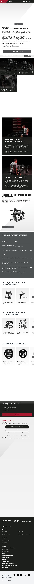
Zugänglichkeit (5, 561)
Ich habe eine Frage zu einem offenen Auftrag (17, 435)
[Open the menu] (32, 1)
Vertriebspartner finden (7, 555)
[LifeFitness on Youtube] (29, 577)
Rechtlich (4, 559)
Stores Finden (5, 557)
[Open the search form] (27, 1)
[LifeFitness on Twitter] (25, 577)
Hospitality (4, 533)
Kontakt (28, 55)
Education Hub (5, 551)
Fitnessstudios (5, 531)
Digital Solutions (5, 543)
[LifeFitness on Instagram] (21, 577)
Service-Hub (5, 549)
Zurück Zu (5, 3)
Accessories (4, 542)
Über (3, 553)
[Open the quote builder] (29, 1)
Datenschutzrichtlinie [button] (7, 577)
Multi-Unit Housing (6, 534)
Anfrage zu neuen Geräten (17, 426)
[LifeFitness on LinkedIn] (14, 577)
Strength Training (6, 540)
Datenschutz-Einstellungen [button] (8, 575)
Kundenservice (17, 429)
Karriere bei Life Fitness (8, 563)
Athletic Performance (22, 533)
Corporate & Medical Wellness (24, 534)
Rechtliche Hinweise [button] (6, 578)
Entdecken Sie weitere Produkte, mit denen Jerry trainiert (17, 414)
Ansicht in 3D (8, 226)
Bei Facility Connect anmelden (9, 565)
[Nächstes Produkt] (33, 297)
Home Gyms (20, 531)
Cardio (3, 538)
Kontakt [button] (4, 574)
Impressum (5, 567)
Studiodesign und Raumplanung (9, 547)
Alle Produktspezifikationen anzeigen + (11, 46)
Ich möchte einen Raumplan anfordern (17, 432)
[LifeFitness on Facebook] (18, 577)
